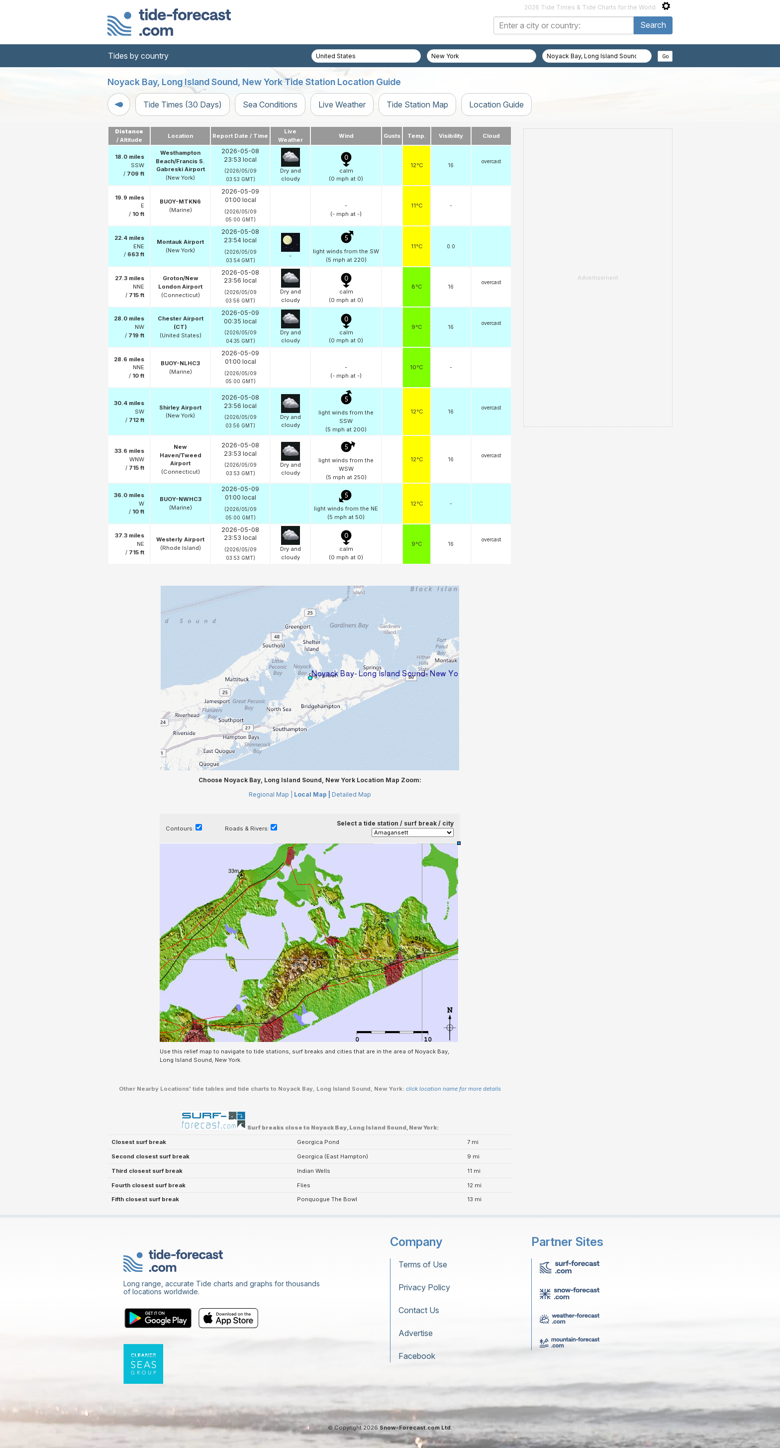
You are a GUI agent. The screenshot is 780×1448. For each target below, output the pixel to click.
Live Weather (342, 104)
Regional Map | (270, 794)
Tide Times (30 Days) (182, 104)
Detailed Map (351, 794)
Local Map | (312, 794)
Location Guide (496, 104)
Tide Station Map (417, 104)
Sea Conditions (270, 104)
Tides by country (138, 56)
